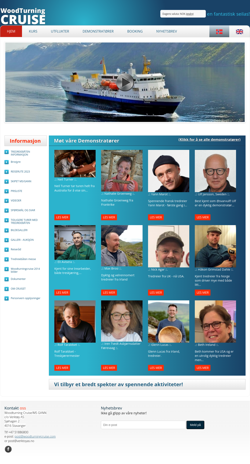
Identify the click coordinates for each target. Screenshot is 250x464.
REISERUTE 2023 (20, 171)
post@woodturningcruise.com (35, 436)
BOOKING (135, 31)
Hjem (11, 31)
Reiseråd (16, 249)
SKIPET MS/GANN (21, 181)
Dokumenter (18, 279)
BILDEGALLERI (19, 230)
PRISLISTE (16, 191)
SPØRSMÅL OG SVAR (23, 210)
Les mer (62, 217)
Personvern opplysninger (25, 298)
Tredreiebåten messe (23, 259)
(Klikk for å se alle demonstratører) (209, 139)
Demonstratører (98, 31)
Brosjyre (16, 162)
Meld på (195, 425)
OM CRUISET (18, 288)
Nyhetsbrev (166, 31)
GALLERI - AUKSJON (22, 240)
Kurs (33, 31)
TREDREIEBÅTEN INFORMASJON (20, 153)
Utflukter (60, 31)
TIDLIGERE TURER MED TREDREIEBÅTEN (24, 221)
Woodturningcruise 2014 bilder (25, 270)
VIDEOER (16, 200)
